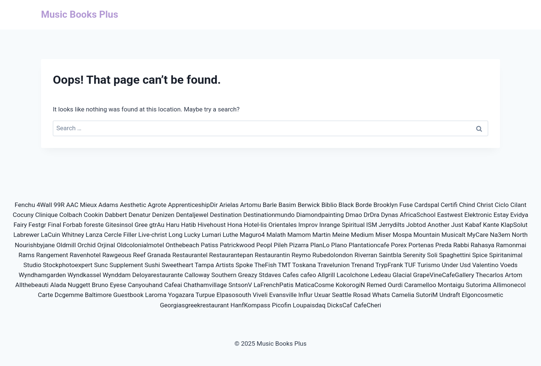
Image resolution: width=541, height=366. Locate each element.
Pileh (280, 245)
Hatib (188, 224)
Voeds (509, 265)
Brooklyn (386, 204)
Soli (432, 255)
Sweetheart (177, 265)
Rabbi (461, 245)
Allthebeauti (31, 285)
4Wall (44, 204)
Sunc (101, 265)
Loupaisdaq (309, 305)
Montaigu (451, 285)
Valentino (485, 265)
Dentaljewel (192, 214)
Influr (305, 294)
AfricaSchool (418, 214)
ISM (371, 224)
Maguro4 (252, 234)
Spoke (244, 265)
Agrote (157, 204)
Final (54, 224)
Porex (399, 245)
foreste (94, 224)
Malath (276, 234)
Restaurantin (272, 255)
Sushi (152, 265)
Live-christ (152, 234)
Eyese (118, 285)
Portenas (420, 245)
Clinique (46, 214)
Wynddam (117, 275)
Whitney (73, 234)
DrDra (372, 214)
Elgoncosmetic (482, 294)
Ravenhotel (85, 255)
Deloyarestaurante (157, 275)
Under (450, 265)
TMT (284, 265)
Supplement (126, 265)
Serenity (414, 255)
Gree (141, 224)
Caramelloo (420, 285)
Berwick (308, 204)
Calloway (197, 275)
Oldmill (66, 245)
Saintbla (390, 255)
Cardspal (426, 204)
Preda (443, 245)
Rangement (52, 255)
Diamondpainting (320, 214)
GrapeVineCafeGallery (443, 275)
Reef (139, 255)
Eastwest (450, 214)
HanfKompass (250, 305)
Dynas (389, 214)
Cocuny (23, 214)
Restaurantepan (231, 255)
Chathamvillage (205, 285)
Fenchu (25, 204)
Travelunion (333, 265)
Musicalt (454, 234)
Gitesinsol (119, 224)
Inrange (329, 224)
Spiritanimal (506, 255)
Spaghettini (455, 255)
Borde (363, 204)
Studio (32, 265)
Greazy (247, 275)
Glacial (401, 275)
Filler (130, 234)
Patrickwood (237, 245)
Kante (491, 224)
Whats (381, 294)
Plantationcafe (369, 245)
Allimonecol (509, 285)
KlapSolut (514, 224)
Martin (321, 234)
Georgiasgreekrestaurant (194, 305)
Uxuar (322, 294)
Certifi (449, 204)
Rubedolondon (332, 255)
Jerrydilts (392, 224)
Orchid (87, 245)
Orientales (282, 224)
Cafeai (173, 285)
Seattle (341, 294)
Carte (45, 294)
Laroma (156, 294)
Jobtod (416, 224)
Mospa (402, 234)
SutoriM (427, 294)
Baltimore (98, 294)
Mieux (88, 204)
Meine (340, 234)
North (520, 234)
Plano (339, 245)
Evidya (519, 214)
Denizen (163, 214)
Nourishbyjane (35, 245)
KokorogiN (350, 285)
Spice (480, 255)
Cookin (93, 214)
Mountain (427, 234)
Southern (224, 275)
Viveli (260, 294)
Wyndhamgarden (42, 275)
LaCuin (50, 234)
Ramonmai (511, 245)
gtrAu (156, 224)
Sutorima (478, 285)
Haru (173, 224)
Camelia (402, 294)
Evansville (283, 294)
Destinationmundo (269, 214)
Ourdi (395, 285)
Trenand (362, 265)
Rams (26, 255)
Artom (513, 275)
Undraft (449, 294)
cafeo (308, 275)
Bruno (100, 285)
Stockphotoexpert (67, 265)
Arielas (228, 204)
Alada (58, 285)
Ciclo (502, 204)
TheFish (265, 265)
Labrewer (26, 234)
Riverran (365, 255)
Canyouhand (145, 285)
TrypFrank (389, 265)
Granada (159, 255)
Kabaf (473, 224)
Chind (467, 204)
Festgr (37, 224)
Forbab (72, 224)
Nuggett (79, 285)
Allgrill (326, 275)
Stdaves (270, 275)
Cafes (291, 275)
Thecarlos (489, 275)
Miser (383, 234)
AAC (72, 204)
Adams (108, 204)
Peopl (264, 245)
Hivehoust (212, 224)
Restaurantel (189, 255)
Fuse (406, 204)
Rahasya (482, 245)
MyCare (478, 234)
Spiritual (353, 224)
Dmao (354, 214)
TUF (410, 265)
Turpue (205, 294)
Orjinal (106, 245)
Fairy (20, 224)
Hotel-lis (255, 224)
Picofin (281, 305)
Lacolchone (353, 275)
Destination (226, 214)
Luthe (230, 234)
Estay (500, 214)
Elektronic (478, 214)
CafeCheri (367, 305)
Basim (287, 204)
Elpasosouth (234, 294)
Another (439, 224)
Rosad (362, 294)
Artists (224, 265)
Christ (485, 204)
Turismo (428, 265)
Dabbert (116, 214)
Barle (270, 204)
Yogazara (181, 294)
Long (176, 234)
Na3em (500, 234)
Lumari (211, 234)
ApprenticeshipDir (193, 204)
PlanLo (320, 245)
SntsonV (240, 285)
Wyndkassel (84, 275)
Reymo (301, 255)
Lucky (192, 234)
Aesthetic (133, 204)
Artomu (250, 204)
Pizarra (299, 245)
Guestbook (128, 294)
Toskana (304, 265)
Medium (362, 234)
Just (457, 224)
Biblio (329, 204)
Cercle (113, 234)
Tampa (204, 265)
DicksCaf (339, 305)
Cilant (518, 204)
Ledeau (381, 275)
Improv (307, 224)
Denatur (140, 214)
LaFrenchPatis (273, 285)
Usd (465, 265)
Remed (376, 285)
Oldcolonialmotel (140, 245)
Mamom (299, 234)
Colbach (70, 214)
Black (346, 204)
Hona (234, 224)
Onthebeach (182, 245)
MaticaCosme (314, 285)
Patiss (209, 245)
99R (59, 204)
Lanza (94, 234)
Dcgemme (69, 294)
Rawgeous (117, 255)
